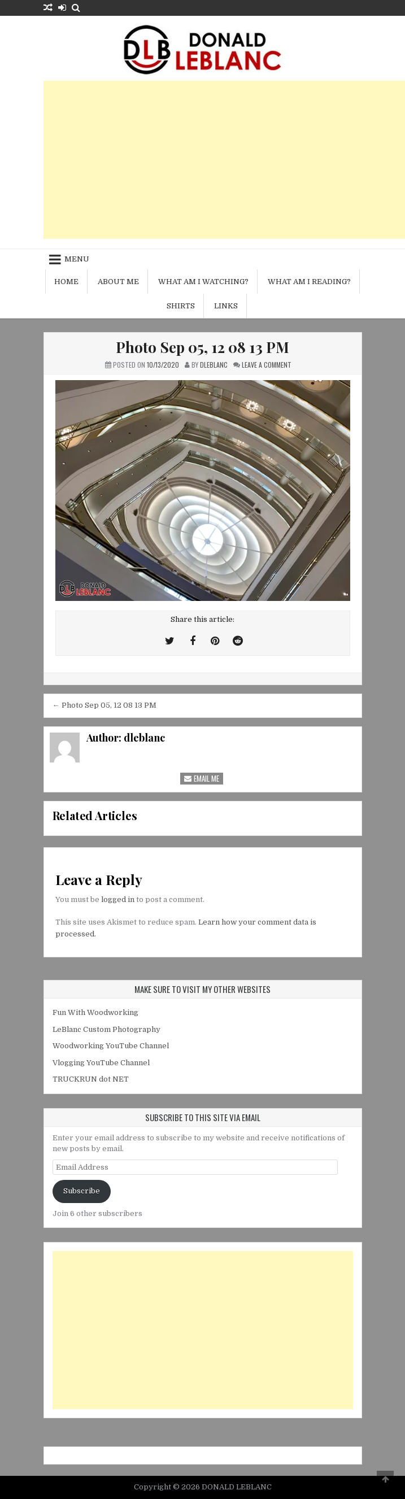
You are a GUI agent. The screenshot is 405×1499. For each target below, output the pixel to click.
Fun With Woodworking (95, 1012)
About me (118, 281)
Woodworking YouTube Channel (111, 1046)
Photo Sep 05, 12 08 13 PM (202, 347)
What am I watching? (203, 281)
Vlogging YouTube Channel (101, 1062)
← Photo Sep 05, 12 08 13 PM (104, 705)
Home (66, 281)
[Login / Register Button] (62, 7)
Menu (76, 259)
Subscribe (81, 1191)
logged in (117, 899)
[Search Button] (76, 7)
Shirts (181, 306)
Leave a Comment (266, 364)
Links (226, 306)
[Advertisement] (224, 160)
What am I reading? (309, 281)
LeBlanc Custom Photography (106, 1029)
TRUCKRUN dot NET (91, 1079)
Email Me (201, 778)
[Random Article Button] (48, 7)
